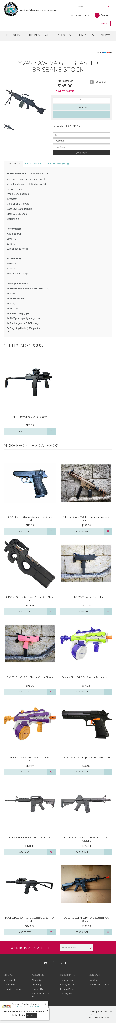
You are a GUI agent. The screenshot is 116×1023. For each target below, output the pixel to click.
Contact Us (85, 35)
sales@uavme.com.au (99, 984)
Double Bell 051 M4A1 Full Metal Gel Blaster (29, 837)
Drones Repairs (40, 35)
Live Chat (104, 23)
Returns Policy (67, 989)
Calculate (81, 152)
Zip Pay (105, 35)
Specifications (33, 163)
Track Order (9, 984)
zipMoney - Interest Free (41, 995)
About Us (64, 35)
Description (13, 163)
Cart (102, 15)
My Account (79, 15)
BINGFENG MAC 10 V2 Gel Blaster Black (86, 597)
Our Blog (36, 984)
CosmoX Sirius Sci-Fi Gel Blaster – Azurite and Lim (86, 677)
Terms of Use (66, 980)
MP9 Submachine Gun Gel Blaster (30, 416)
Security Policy (67, 993)
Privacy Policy (67, 984)
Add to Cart (25, 431)
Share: (103, 53)
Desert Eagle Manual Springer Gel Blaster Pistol (86, 757)
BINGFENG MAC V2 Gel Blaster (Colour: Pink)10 (30, 677)
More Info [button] (31, 1015)
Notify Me (81, 107)
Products (14, 35)
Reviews (58, 163)
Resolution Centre (12, 989)
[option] (25, 100)
